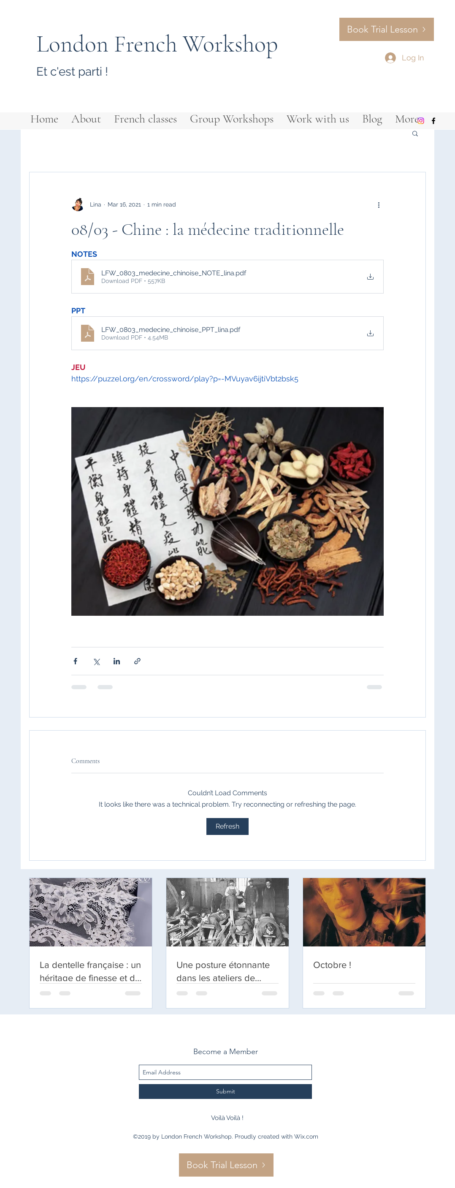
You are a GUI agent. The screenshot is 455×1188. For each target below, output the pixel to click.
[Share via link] (137, 661)
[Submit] (225, 1091)
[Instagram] (421, 121)
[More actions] (379, 204)
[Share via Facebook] (75, 661)
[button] (415, 133)
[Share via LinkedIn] (117, 661)
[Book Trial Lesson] (386, 29)
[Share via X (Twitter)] (96, 661)
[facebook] (433, 121)
